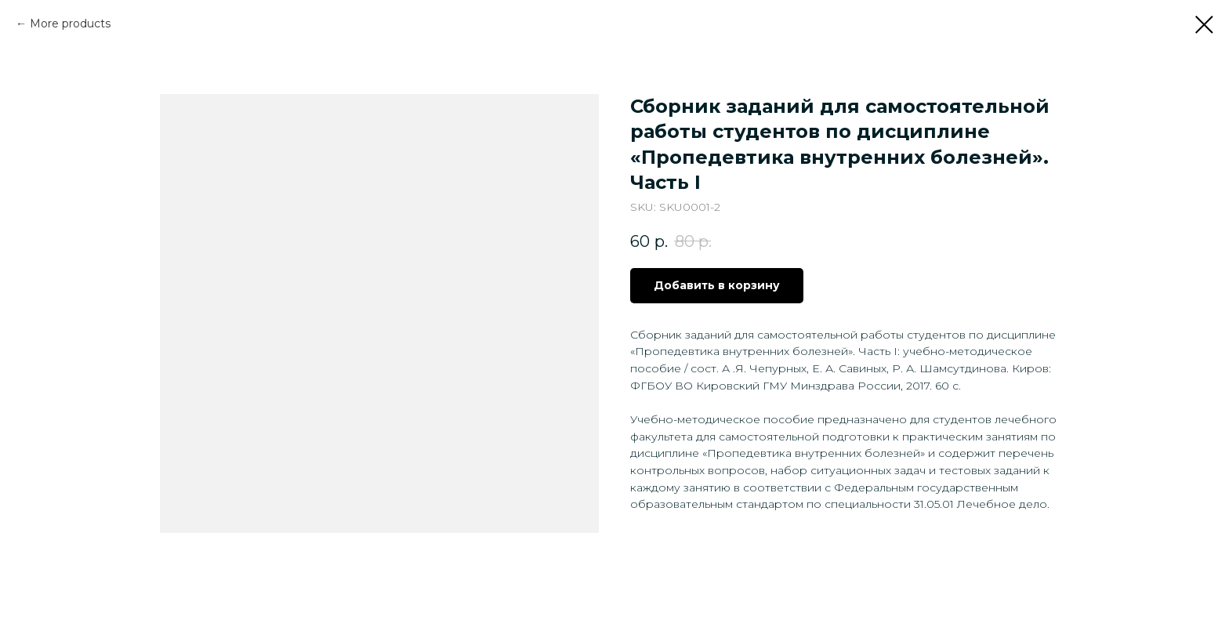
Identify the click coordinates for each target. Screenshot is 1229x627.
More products (70, 23)
